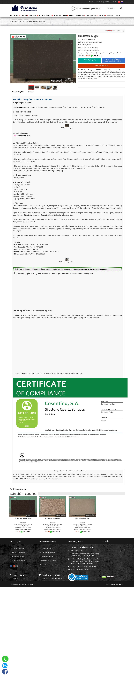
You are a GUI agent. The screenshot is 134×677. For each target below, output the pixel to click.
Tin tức (107, 2)
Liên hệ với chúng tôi (17, 647)
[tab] (18, 92)
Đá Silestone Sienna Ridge (52, 604)
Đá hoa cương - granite (61, 15)
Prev (14, 58)
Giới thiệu (17, 15)
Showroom (99, 2)
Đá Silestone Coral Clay (82, 604)
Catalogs (90, 2)
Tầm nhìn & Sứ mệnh (17, 638)
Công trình (102, 15)
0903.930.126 (97, 55)
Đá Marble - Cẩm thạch (46, 15)
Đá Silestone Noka (24, 178)
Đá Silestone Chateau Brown (23, 604)
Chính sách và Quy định (47, 647)
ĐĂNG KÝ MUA (90, 60)
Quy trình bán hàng (46, 634)
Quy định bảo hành (46, 643)
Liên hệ (114, 2)
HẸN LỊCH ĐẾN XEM (113, 60)
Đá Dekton (25, 15)
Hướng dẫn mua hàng (47, 638)
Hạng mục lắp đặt (92, 15)
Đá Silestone (33, 15)
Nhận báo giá (101, 66)
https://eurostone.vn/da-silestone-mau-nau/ (92, 355)
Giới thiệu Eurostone (17, 634)
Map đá (118, 15)
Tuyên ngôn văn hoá (17, 643)
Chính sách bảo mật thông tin (49, 651)
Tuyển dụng (110, 15)
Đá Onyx (71, 15)
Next (72, 58)
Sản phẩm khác (80, 15)
